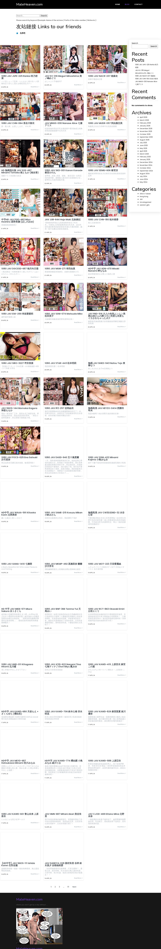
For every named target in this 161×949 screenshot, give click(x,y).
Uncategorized (145, 202)
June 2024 (144, 179)
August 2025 (144, 140)
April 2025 (143, 151)
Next (74, 888)
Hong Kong (144, 196)
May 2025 (143, 148)
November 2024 (146, 165)
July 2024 (143, 176)
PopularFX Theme (48, 938)
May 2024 (143, 182)
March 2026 (144, 120)
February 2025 (145, 157)
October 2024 (145, 168)
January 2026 (145, 126)
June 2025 (144, 145)
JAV (141, 199)
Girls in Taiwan (145, 194)
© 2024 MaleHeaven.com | (28, 938)
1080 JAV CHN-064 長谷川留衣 (146, 79)
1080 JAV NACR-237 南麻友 (145, 76)
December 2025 (146, 128)
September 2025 (146, 137)
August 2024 (145, 173)
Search (135, 43)
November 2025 (146, 131)
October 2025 (145, 134)
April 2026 (143, 117)
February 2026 (145, 123)
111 (68, 888)
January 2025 (145, 159)
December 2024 (146, 162)
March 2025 (144, 154)
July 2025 (143, 142)
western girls (144, 205)
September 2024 (146, 171)
